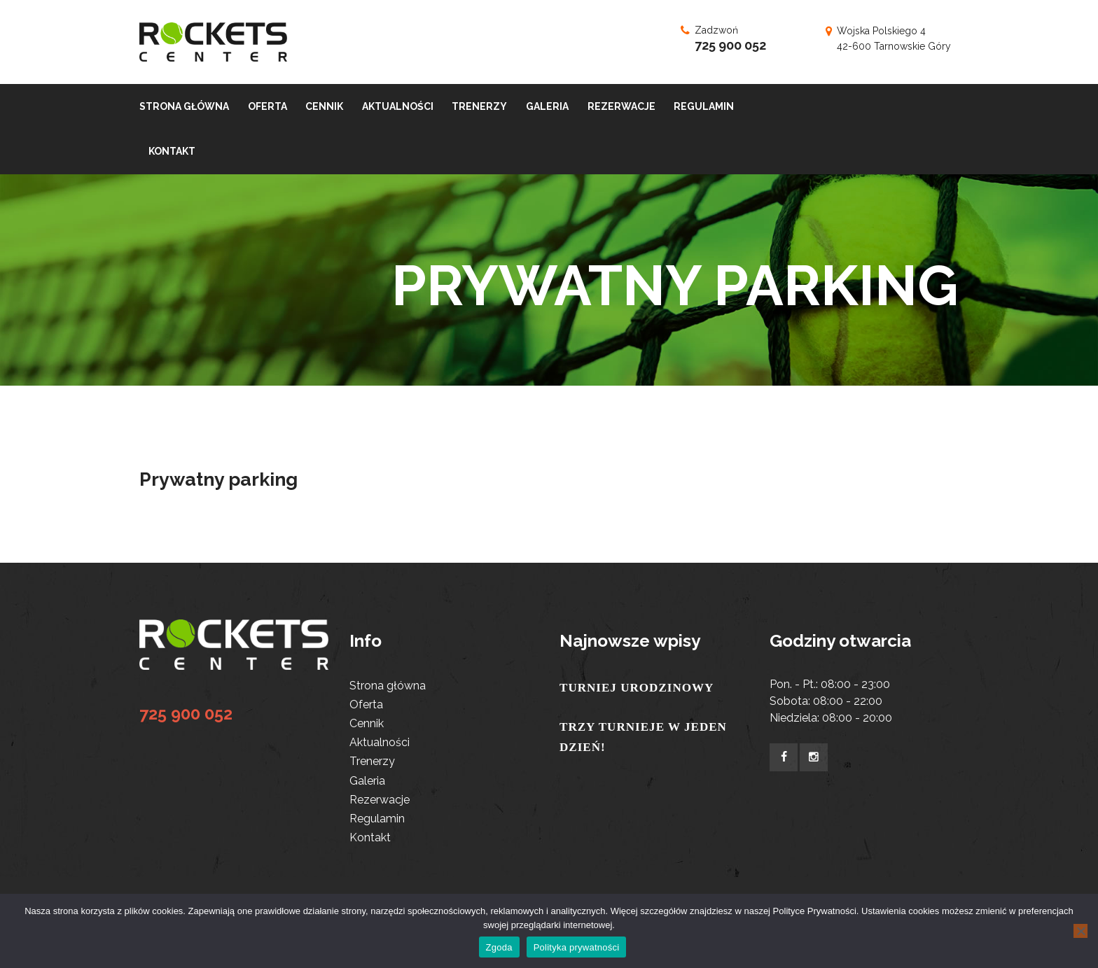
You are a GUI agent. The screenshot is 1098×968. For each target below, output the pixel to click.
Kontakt (370, 837)
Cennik (366, 723)
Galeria (367, 780)
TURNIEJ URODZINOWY (637, 687)
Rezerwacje (379, 799)
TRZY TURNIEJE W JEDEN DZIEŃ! (643, 737)
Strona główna (387, 685)
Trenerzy (372, 761)
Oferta (366, 704)
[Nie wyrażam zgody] (1080, 931)
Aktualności (379, 742)
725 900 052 (730, 45)
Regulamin (377, 818)
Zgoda (499, 947)
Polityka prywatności (577, 947)
